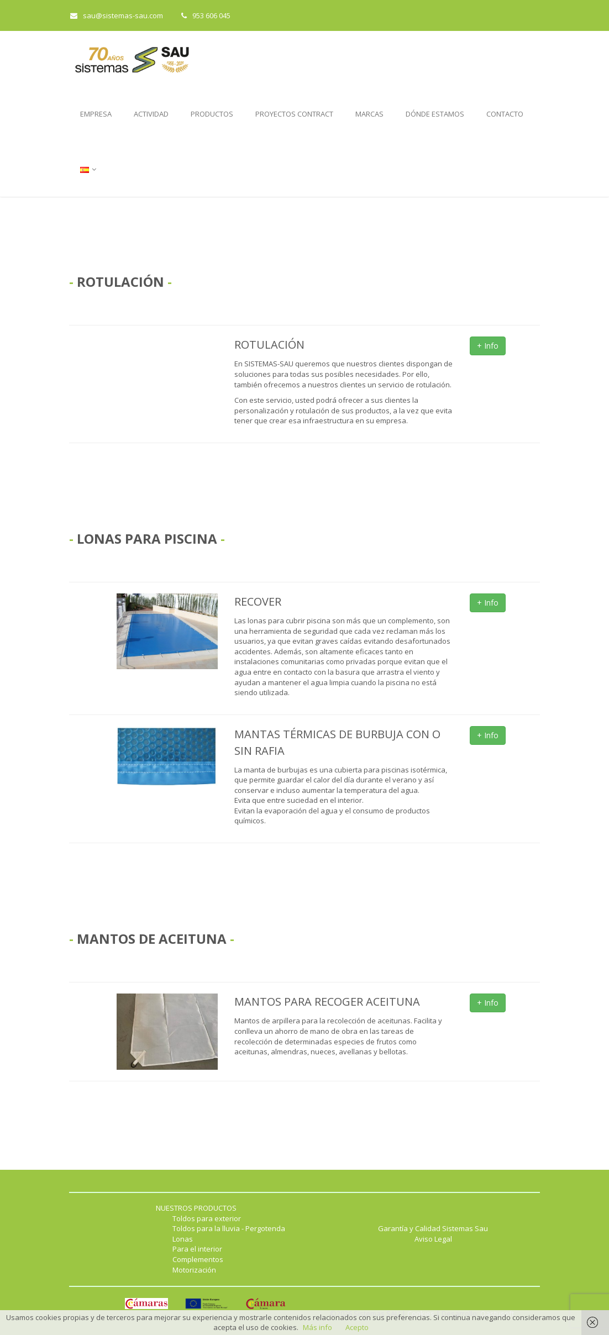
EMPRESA (96, 114)
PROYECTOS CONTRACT (294, 114)
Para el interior (197, 1249)
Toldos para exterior (206, 1218)
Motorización (194, 1270)
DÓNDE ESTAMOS (435, 114)
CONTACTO (504, 114)
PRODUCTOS (212, 114)
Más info (317, 1327)
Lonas (182, 1239)
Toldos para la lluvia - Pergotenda (228, 1228)
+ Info (487, 345)
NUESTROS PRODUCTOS (196, 1208)
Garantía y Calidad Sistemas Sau (433, 1228)
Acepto (357, 1327)
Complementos (197, 1259)
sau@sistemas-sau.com (116, 15)
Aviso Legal (433, 1239)
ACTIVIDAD (151, 114)
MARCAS (369, 114)
